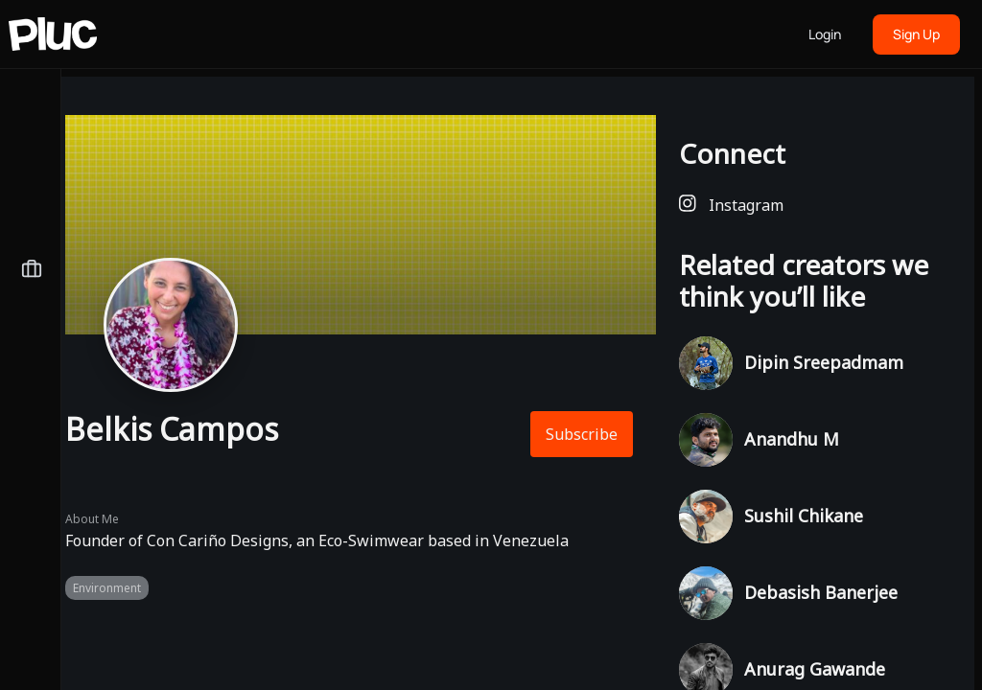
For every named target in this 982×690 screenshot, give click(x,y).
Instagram (731, 205)
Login (824, 34)
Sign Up (916, 34)
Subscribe (582, 434)
